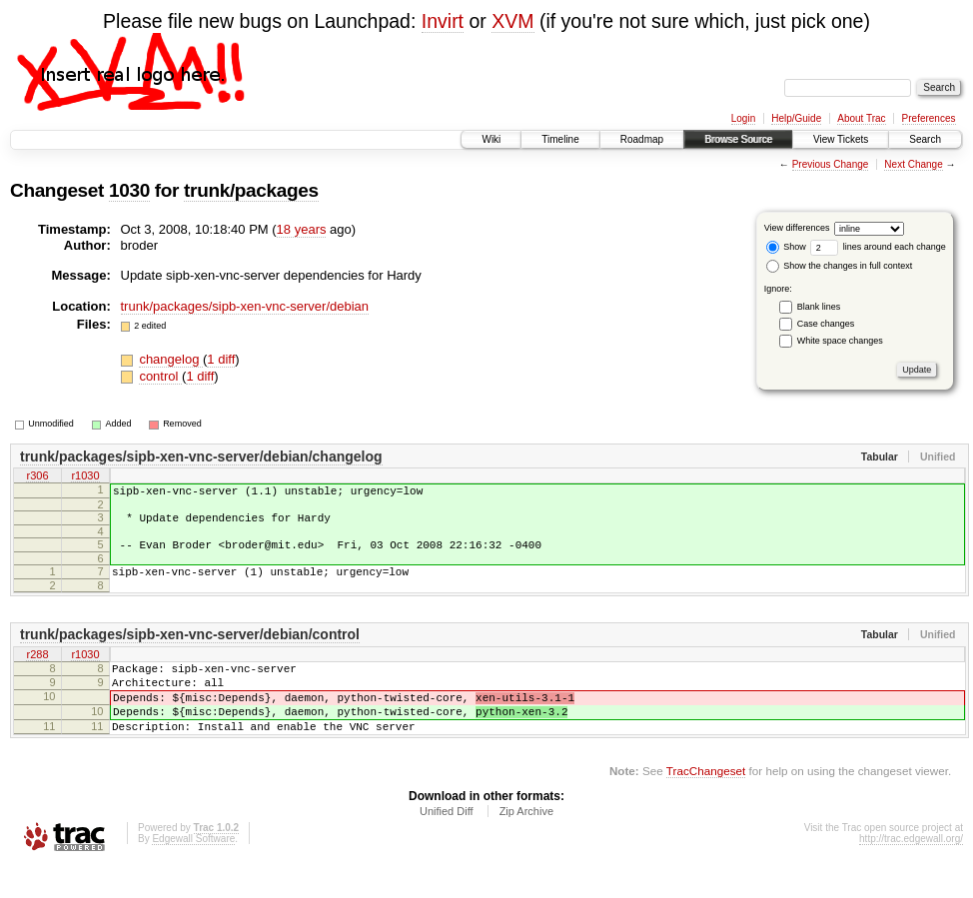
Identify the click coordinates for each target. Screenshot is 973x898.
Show (786, 247)
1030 (129, 190)
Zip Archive (526, 844)
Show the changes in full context (839, 266)
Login (743, 118)
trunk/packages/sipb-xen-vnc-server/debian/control (190, 649)
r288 (37, 670)
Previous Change (830, 164)
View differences (797, 228)
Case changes (826, 324)
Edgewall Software (193, 871)
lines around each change (878, 247)
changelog (171, 359)
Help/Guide (796, 118)
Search (925, 139)
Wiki (491, 139)
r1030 (85, 477)
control (160, 376)
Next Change (913, 164)
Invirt (443, 21)
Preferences (929, 118)
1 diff (221, 359)
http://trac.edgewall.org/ (911, 871)
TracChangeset (705, 803)
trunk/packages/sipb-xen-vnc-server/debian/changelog (201, 456)
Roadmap (641, 139)
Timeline (559, 139)
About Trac (861, 118)
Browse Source (738, 139)
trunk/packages (251, 190)
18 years (302, 229)
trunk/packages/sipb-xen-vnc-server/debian (245, 306)
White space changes (840, 341)
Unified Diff (447, 844)
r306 (37, 477)
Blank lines (819, 307)
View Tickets (840, 139)
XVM (512, 21)
